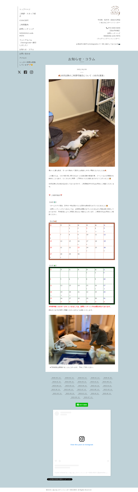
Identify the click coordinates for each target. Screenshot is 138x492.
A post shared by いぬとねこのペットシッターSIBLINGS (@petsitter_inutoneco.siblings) (88, 472)
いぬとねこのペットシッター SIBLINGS (64, 490)
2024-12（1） (56, 381)
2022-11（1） (107, 385)
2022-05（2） (95, 389)
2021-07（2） (88, 397)
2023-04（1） (57, 385)
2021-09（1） (75, 397)
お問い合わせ (24, 54)
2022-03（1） (108, 389)
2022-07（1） (82, 389)
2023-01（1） (82, 385)
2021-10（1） (107, 393)
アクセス (23, 58)
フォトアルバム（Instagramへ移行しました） (27, 42)
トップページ (24, 9)
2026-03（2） (57, 377)
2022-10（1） (56, 389)
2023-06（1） (107, 381)
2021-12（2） (83, 393)
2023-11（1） (94, 381)
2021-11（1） (95, 393)
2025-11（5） (108, 377)
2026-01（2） (82, 377)
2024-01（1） (82, 381)
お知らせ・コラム (26, 49)
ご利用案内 (24, 25)
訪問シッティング (26, 29)
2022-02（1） (57, 393)
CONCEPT (24, 20)
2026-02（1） (69, 377)
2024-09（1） (69, 381)
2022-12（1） (95, 385)
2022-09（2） (69, 389)
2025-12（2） (95, 377)
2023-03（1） (70, 385)
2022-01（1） (70, 393)
